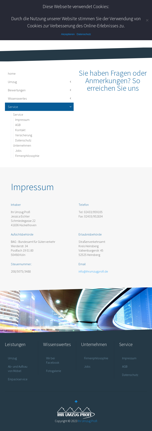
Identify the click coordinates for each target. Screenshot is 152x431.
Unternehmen (22, 145)
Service (13, 107)
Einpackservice (18, 379)
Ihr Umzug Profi (87, 421)
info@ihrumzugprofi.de (93, 271)
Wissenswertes (17, 98)
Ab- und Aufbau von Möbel (17, 368)
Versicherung (23, 135)
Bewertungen (17, 90)
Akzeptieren (68, 34)
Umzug (12, 82)
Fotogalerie (53, 371)
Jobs (18, 151)
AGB (18, 125)
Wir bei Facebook (52, 360)
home (12, 73)
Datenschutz (23, 140)
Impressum (22, 120)
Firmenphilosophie (27, 156)
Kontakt (20, 130)
